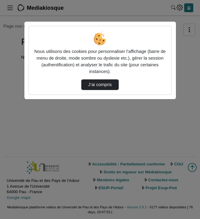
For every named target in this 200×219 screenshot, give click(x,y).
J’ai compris (100, 84)
